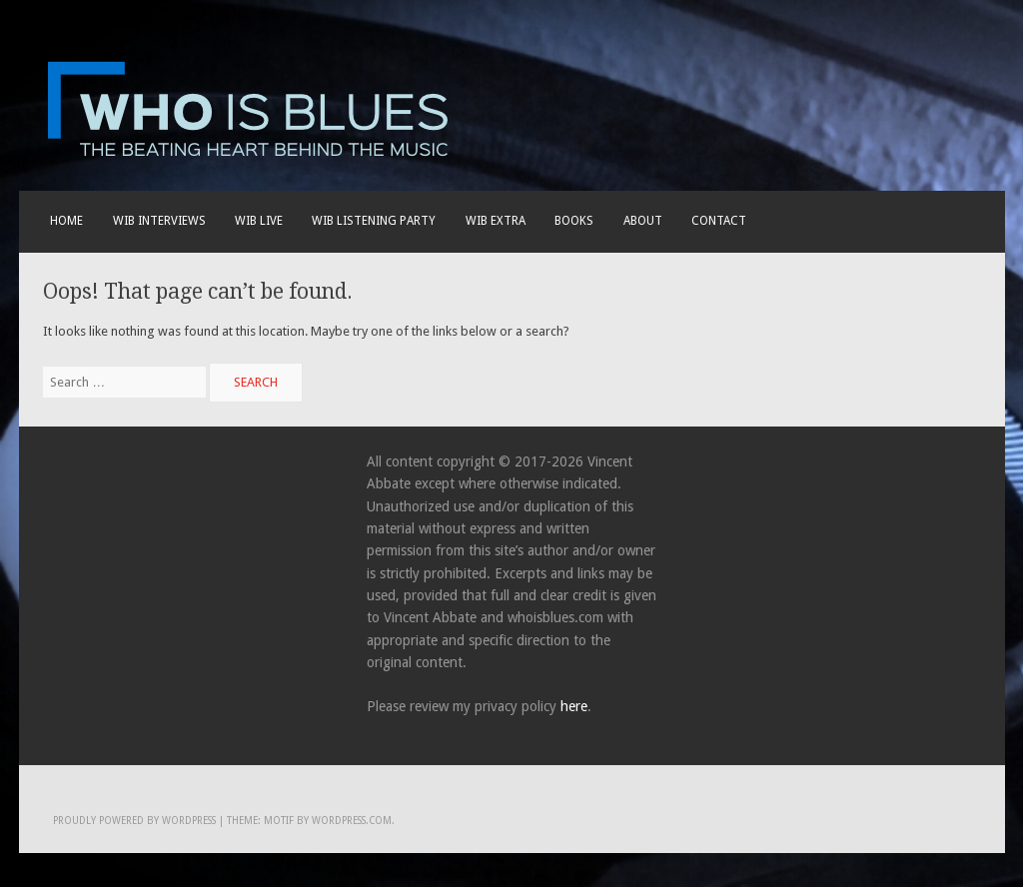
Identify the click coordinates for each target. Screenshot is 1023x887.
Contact (718, 221)
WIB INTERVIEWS (159, 221)
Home (66, 221)
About (642, 221)
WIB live (259, 221)
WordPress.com (352, 820)
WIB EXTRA (495, 221)
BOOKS (573, 221)
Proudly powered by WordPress (134, 820)
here (573, 706)
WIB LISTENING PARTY (374, 221)
